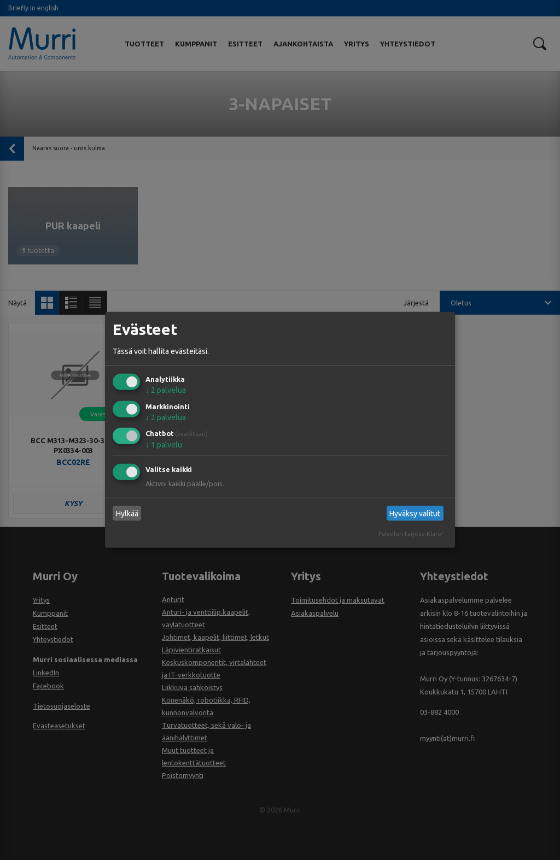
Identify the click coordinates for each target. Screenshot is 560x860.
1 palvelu (163, 444)
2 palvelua (165, 390)
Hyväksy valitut (414, 513)
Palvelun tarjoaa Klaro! (410, 534)
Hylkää (127, 513)
